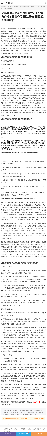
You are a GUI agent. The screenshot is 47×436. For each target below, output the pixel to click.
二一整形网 (7, 3)
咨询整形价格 (24, 433)
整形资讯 (12, 6)
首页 (8, 6)
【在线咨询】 (36, 402)
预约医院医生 (8, 433)
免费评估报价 (39, 433)
